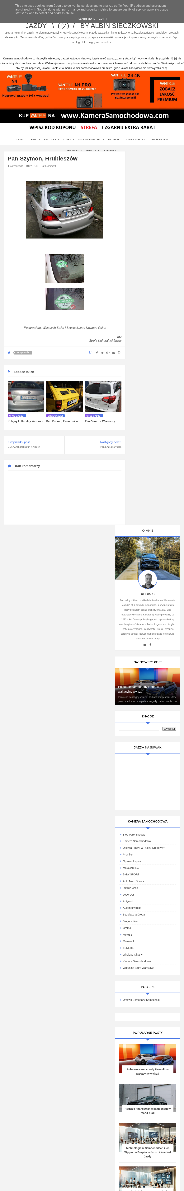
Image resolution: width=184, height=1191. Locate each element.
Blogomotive (144, 545)
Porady (91, 150)
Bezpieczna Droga (148, 539)
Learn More (86, 18)
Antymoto (142, 525)
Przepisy (73, 150)
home (20, 139)
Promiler (142, 479)
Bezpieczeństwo (89, 139)
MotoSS (142, 559)
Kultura (50, 139)
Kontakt (110, 150)
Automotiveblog (146, 532)
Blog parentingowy (148, 455)
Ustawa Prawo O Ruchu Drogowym (149, 471)
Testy (67, 139)
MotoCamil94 (145, 492)
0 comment (49, 166)
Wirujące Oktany (147, 579)
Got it (103, 18)
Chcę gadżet (23, 352)
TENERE (142, 572)
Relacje (114, 139)
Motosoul (142, 565)
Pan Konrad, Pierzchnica (62, 421)
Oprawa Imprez (146, 485)
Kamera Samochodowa (151, 462)
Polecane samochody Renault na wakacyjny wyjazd (155, 698)
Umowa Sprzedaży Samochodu (156, 624)
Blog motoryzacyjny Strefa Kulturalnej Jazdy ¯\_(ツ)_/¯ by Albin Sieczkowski (91, 23)
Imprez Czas (144, 512)
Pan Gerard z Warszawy (100, 421)
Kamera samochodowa (151, 585)
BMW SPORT (145, 499)
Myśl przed (159, 139)
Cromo (141, 552)
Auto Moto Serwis (147, 505)
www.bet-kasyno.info (88, 1188)
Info (34, 139)
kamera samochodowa (38, 1055)
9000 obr (142, 519)
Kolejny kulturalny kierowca (25, 421)
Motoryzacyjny (163, 1171)
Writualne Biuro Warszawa (152, 592)
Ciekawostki (135, 139)
